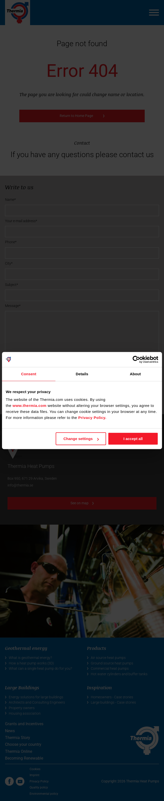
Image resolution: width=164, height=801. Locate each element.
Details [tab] (82, 374)
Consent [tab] (28, 374)
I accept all (133, 439)
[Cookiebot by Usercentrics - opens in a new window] (136, 359)
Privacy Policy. (92, 417)
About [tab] (135, 374)
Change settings (81, 439)
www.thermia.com (29, 405)
